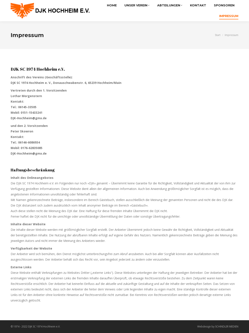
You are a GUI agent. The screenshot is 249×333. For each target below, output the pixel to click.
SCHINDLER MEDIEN (226, 326)
